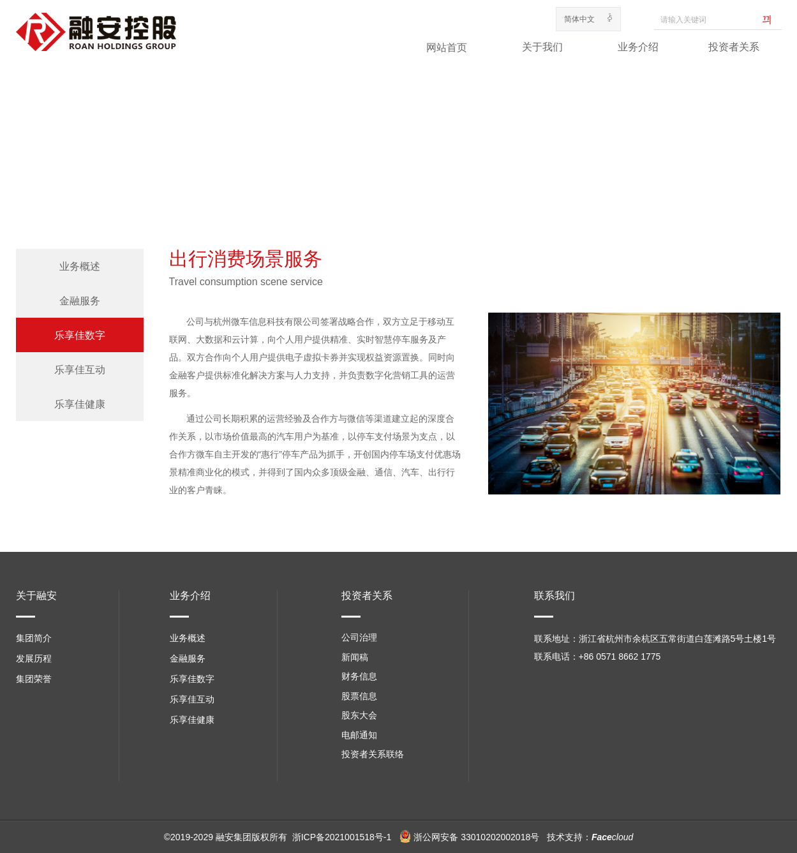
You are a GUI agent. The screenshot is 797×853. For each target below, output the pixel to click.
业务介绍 (638, 46)
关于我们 (542, 46)
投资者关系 (733, 46)
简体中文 (579, 19)
